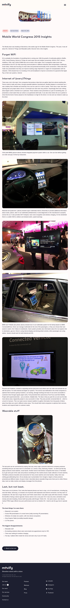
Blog (25, 589)
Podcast (26, 581)
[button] (65, 5)
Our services (5, 592)
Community (5, 596)
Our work (5, 588)
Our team (5, 581)
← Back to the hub (10, 548)
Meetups (26, 585)
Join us (4, 584)
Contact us (5, 599)
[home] (16, 4)
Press (25, 592)
